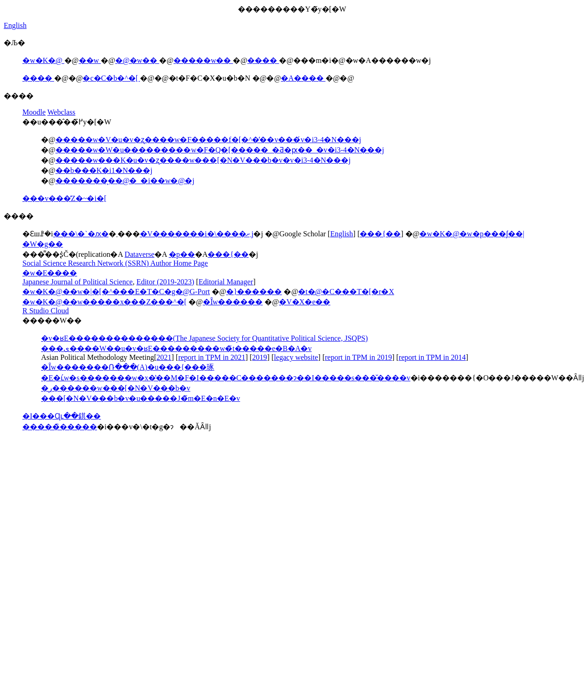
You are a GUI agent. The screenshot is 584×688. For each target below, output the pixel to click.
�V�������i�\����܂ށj (197, 234)
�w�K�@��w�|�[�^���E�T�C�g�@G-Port (116, 292)
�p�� (182, 254)
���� (263, 60)
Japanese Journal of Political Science (77, 282)
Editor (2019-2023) (165, 282)
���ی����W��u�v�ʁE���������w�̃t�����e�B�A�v (176, 348)
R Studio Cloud (45, 311)
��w (90, 60)
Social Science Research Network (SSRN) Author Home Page (115, 263)
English (15, 25)
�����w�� (203, 60)
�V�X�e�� (304, 302)
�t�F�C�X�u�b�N (210, 78)
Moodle (34, 112)
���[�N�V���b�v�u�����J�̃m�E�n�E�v (140, 398)
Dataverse (139, 254)
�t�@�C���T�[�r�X (346, 292)
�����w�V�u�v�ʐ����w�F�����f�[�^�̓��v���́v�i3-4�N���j (209, 140)
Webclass (62, 112)
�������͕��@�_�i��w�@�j (125, 181)
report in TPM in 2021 (211, 357)
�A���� (303, 78)
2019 (259, 357)
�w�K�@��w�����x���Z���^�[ (104, 302)
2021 (164, 357)
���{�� (380, 234)
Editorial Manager (226, 282)
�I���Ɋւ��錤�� (61, 416)
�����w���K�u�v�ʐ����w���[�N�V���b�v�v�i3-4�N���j (203, 160)
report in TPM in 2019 (358, 357)
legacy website (296, 357)
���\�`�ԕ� (81, 234)
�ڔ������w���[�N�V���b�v (115, 388)
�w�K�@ (43, 60)
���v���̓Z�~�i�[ (64, 198)
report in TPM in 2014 (432, 357)
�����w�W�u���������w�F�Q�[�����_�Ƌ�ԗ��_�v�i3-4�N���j (220, 150)
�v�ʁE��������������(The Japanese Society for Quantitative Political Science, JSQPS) (204, 338)
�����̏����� (59, 427)
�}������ (254, 292)
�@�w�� (137, 60)
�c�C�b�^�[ (111, 78)
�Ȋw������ (233, 302)
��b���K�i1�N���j (104, 170)
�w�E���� (49, 273)
